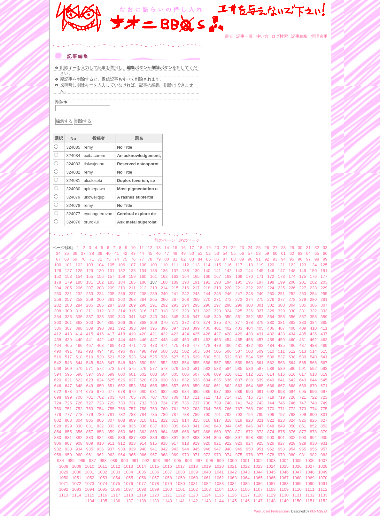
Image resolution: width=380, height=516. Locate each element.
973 (217, 454)
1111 (309, 489)
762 (185, 408)
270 (206, 299)
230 (57, 293)
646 (57, 385)
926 (270, 443)
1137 (128, 500)
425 (196, 334)
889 (153, 437)
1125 (219, 495)
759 (153, 408)
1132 (309, 495)
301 (260, 305)
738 (206, 403)
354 (270, 316)
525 (153, 357)
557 (217, 362)
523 (132, 357)
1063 (232, 477)
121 (281, 264)
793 (238, 414)
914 (142, 443)
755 (110, 408)
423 (174, 334)
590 (292, 368)
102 (78, 264)
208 (100, 287)
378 (249, 322)
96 (300, 259)
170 (249, 276)
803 (68, 420)
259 (89, 299)
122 (292, 264)
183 (110, 282)
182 (100, 282)
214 (164, 287)
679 (132, 391)
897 (238, 437)
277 (281, 299)
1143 (206, 500)
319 (174, 311)
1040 (206, 472)
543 (68, 362)
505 (217, 351)
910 (100, 443)
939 (132, 449)
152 (57, 276)
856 (78, 431)
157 (110, 276)
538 (292, 357)
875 (281, 431)
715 (238, 397)
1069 (309, 477)
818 (228, 420)
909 (89, 443)
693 (281, 391)
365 (110, 322)
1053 (102, 477)
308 (57, 311)
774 (313, 408)
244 (206, 293)
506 (228, 351)
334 (57, 316)
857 (89, 431)
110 (164, 264)
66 (325, 253)
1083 (219, 483)
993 (156, 460)
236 (121, 293)
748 (313, 403)
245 (217, 293)
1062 (219, 477)
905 (324, 437)
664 (249, 385)
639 (260, 380)
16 (183, 247)
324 (228, 311)
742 (249, 403)
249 (260, 293)
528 (185, 357)
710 (185, 397)
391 (110, 328)
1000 (232, 460)
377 (238, 322)
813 (174, 420)
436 (313, 334)
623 (89, 380)
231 (68, 293)
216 (185, 287)
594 (57, 374)
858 (100, 431)
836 (142, 426)
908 (78, 443)
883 (89, 437)
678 (121, 391)
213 (153, 287)
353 (260, 316)
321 (196, 311)
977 (260, 454)
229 (324, 287)
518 (78, 357)
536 (270, 357)
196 (249, 282)
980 (292, 454)
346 (185, 316)
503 (196, 351)
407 (281, 328)
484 (270, 345)
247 (238, 293)
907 (68, 443)
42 (125, 253)
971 (196, 454)
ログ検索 (279, 36)
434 (292, 334)
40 (108, 253)
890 (164, 437)
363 (89, 322)
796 (270, 414)
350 (228, 316)
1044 (258, 472)
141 (217, 270)
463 (324, 339)
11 (141, 247)
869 (217, 431)
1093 (76, 489)
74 (116, 259)
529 (196, 357)
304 (292, 305)
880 (57, 437)
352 (249, 316)
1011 (102, 466)
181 (89, 282)
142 (228, 270)
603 (153, 374)
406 (270, 328)
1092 (63, 489)
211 (132, 287)
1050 (63, 477)
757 (132, 408)
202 (313, 282)
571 (89, 368)
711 (196, 397)
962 (100, 454)
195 (238, 282)
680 (142, 391)
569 (68, 368)
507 (238, 351)
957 (324, 449)
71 (91, 259)
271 (217, 299)
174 (292, 276)
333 (324, 311)
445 (132, 339)
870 (228, 431)
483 (260, 345)
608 (206, 374)
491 (68, 351)
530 (206, 357)
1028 (323, 466)
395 (153, 328)
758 (142, 408)
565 (302, 362)
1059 (180, 477)
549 (132, 362)
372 (185, 322)
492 (78, 351)
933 (68, 449)
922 (228, 443)
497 (132, 351)
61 (283, 253)
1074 (102, 483)
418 (121, 334)
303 (281, 305)
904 (313, 437)
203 (324, 282)
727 (89, 403)
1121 (167, 495)
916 (164, 443)
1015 (154, 466)
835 (132, 426)
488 (313, 345)
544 (78, 362)
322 (206, 311)
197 (260, 282)
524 (142, 357)
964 (121, 454)
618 (313, 374)
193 (217, 282)
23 (241, 247)
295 (196, 305)
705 (132, 397)
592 (313, 368)
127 (68, 270)
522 (121, 357)
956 (313, 449)
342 (142, 316)
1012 (115, 466)
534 (249, 357)
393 (132, 328)
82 (183, 259)
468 (100, 345)
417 (110, 334)
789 (196, 414)
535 (260, 357)
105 (110, 264)
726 (78, 403)
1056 (141, 477)
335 (68, 316)
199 (281, 282)
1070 (323, 477)
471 (132, 345)
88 (233, 259)
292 (164, 305)
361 (68, 322)
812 (164, 420)
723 (324, 397)
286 (100, 305)
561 (260, 362)
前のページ (164, 240)
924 (249, 443)
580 (185, 368)
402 (228, 328)
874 (270, 431)
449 (174, 339)
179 (68, 282)
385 (324, 322)
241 (174, 293)
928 (292, 443)
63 (300, 253)
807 (110, 420)
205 (68, 287)
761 (174, 408)
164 (185, 276)
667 (281, 385)
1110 (296, 489)
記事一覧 (244, 36)
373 (196, 322)
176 (313, 276)
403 (238, 328)
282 (57, 305)
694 (292, 391)
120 (270, 264)
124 (313, 264)
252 (292, 293)
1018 (193, 466)
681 (153, 391)
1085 (245, 483)
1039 (193, 472)
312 (100, 311)
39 (100, 253)
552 (164, 362)
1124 (206, 495)
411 (324, 328)
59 (266, 253)
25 (258, 247)
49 (183, 253)
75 (125, 259)
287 (110, 305)
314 (121, 311)
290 (142, 305)
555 (196, 362)
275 (260, 299)
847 (260, 426)
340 (121, 316)
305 (302, 305)
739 (217, 403)
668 (292, 385)
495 (110, 351)
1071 (63, 483)
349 (217, 316)
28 (283, 247)
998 (209, 460)
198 (270, 282)
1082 (206, 483)
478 (206, 345)
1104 (219, 489)
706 (142, 397)
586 (249, 368)
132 (121, 270)
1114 (76, 495)
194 (228, 282)
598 (100, 374)
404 (249, 328)
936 (100, 449)
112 (185, 264)
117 (238, 264)
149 (302, 270)
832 (100, 426)
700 (78, 397)
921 (217, 443)
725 (68, 403)
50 (192, 253)
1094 (89, 489)
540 (313, 357)
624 (100, 380)
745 (281, 403)
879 (324, 431)
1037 (167, 472)
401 (217, 328)
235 (110, 293)
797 (281, 414)
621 (68, 380)
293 (174, 305)
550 (142, 362)
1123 (193, 495)
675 (89, 391)
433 (281, 334)
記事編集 (299, 36)
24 (250, 247)
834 (121, 426)
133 (132, 270)
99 (325, 259)
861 (132, 431)
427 (217, 334)
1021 (232, 466)
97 (308, 259)
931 (324, 443)
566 (313, 362)
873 (260, 431)
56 (241, 253)
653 (132, 385)
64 (308, 253)
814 (185, 420)
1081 (193, 483)
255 (324, 293)
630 (164, 380)
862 (142, 431)
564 (292, 362)
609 (217, 374)
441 (89, 339)
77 (141, 259)
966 (142, 454)
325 (238, 311)
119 (260, 264)
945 (196, 449)
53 (216, 253)
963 (110, 454)
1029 (63, 472)
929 (302, 443)
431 (260, 334)
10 (133, 247)
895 (217, 437)
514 (313, 351)
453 (217, 339)
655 (153, 385)
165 (196, 276)
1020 (219, 466)
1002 (258, 460)
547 (110, 362)
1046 (284, 472)
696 (313, 391)
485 (281, 345)
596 (78, 374)
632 (185, 380)
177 (324, 276)
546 (100, 362)
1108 (270, 489)
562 (270, 362)
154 (78, 276)
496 (121, 351)
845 (238, 426)
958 (57, 454)
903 (302, 437)
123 (302, 264)
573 (110, 368)
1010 (89, 466)
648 (78, 385)
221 (238, 287)
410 (313, 328)
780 (100, 414)
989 (113, 460)
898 (249, 437)
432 (270, 334)
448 (164, 339)
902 (292, 437)
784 (142, 414)
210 (121, 287)
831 (89, 426)
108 (142, 264)
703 (110, 397)
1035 (141, 472)
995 (177, 460)
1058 (167, 477)
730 (121, 403)
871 (238, 431)
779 (89, 414)
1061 (206, 477)
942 (164, 449)
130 (100, 270)
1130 (284, 495)
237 (132, 293)
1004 (284, 460)
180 (78, 282)
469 (110, 345)
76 (133, 259)
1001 (245, 460)
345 (174, 316)
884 (100, 437)
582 (206, 368)
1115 (89, 495)
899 (260, 437)
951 (260, 449)
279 (302, 299)
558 (228, 362)
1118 (128, 495)
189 (174, 282)
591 (302, 368)
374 (206, 322)
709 (174, 397)
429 (238, 334)
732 (142, 403)
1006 (309, 460)
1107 (258, 489)
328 (270, 311)
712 (206, 397)
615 (281, 374)
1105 (232, 489)
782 (121, 414)
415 (89, 334)
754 (100, 408)
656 (164, 385)
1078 (154, 483)
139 (196, 270)
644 (313, 380)
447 (153, 339)
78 (150, 259)
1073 (89, 483)
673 (68, 391)
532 (228, 357)
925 (260, 443)
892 (185, 437)
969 (174, 454)
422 (164, 334)
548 (121, 362)
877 (302, 431)
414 (78, 334)
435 (302, 334)
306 (313, 305)
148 (292, 270)
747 (302, 403)
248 (249, 293)
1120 (154, 495)
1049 (323, 472)
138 (185, 270)
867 (196, 431)
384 (313, 322)
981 (302, 454)
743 (260, 403)
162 (164, 276)
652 (121, 385)
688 (228, 391)
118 (249, 264)
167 (217, 276)
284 (78, 305)
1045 (270, 472)
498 (142, 351)
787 (174, 414)
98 (316, 259)
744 (270, 403)
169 (238, 276)
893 (196, 437)
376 (228, 322)
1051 (76, 477)
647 (68, 385)
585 (238, 368)
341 (132, 316)
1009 (76, 466)
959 (68, 454)
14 (166, 247)
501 (174, 351)
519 (89, 357)
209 (110, 287)
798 (292, 414)
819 (238, 420)
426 (206, 334)
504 (206, 351)
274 (249, 299)
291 (153, 305)
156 (100, 276)
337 (89, 316)
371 (174, 322)
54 (225, 253)
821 (260, 420)
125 (324, 264)
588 (270, 368)
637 (238, 380)
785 (153, 414)
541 (324, 357)
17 (192, 247)
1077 (141, 483)
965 (132, 454)
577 (153, 368)
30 (300, 247)
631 (174, 380)
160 (142, 276)
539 (302, 357)
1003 (270, 460)
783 (132, 414)
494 (100, 351)
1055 (128, 477)
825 (302, 420)
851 (302, 426)
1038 (180, 472)
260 (100, 299)
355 (281, 316)
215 (174, 287)
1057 (154, 477)
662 (228, 385)
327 (260, 311)
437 (324, 334)
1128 (258, 495)
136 (164, 270)
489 (324, 345)
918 (185, 443)
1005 (296, 460)
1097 (128, 489)
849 (281, 426)
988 (103, 460)
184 (121, 282)
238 (142, 293)
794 (249, 414)
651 (110, 385)
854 (57, 431)
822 (270, 420)
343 (153, 316)
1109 (284, 489)
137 (174, 270)
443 (110, 339)
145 (260, 270)
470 (121, 345)
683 (174, 391)
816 (206, 420)
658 (185, 385)
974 (228, 454)
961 (89, 454)
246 (228, 293)
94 (283, 259)
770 (270, 408)
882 (78, 437)
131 (110, 270)
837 (153, 426)
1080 (180, 483)
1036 (154, 472)
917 (174, 443)
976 (249, 454)
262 (121, 299)
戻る (229, 36)
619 (324, 374)
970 (185, 454)
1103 (206, 489)
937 (110, 449)
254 (313, 293)
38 (91, 253)
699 (68, 397)
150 (313, 270)
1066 (270, 477)
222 (249, 287)
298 (228, 305)
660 (206, 385)
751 (68, 408)
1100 (167, 489)
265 (153, 299)
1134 (89, 500)
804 (78, 420)
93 (275, 259)
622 (78, 380)
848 (270, 426)
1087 (270, 483)
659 (196, 385)
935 (89, 449)
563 (281, 362)
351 (238, 316)
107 (132, 264)
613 (260, 374)
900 (270, 437)
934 (78, 449)
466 (78, 345)
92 (266, 259)
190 (185, 282)
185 (132, 282)
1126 (232, 495)
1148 (270, 500)
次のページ (189, 240)
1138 (141, 500)
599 (110, 374)
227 (302, 287)
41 (116, 253)
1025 (284, 466)
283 (68, 305)
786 (164, 414)
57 (250, 253)
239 (153, 293)
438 (57, 339)
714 (228, 397)
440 (78, 339)
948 (228, 449)
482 (249, 345)
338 (100, 316)
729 (110, 403)
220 (228, 287)
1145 (232, 500)
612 (249, 374)
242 (185, 293)
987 (92, 460)
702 (100, 397)
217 (196, 287)
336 (78, 316)
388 (78, 328)
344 (164, 316)
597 (89, 374)
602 (142, 374)
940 (142, 449)
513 (302, 351)
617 (302, 374)
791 (217, 414)
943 (174, 449)
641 (281, 380)
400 (206, 328)
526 (164, 357)
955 (302, 449)
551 (153, 362)
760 (164, 408)
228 (313, 287)
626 (121, 380)
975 (238, 454)
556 (206, 362)
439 (68, 339)
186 (142, 282)
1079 (167, 483)
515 (324, 351)
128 (78, 270)
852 (313, 426)
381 (281, 322)
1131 (296, 495)
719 (281, 397)
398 (185, 328)
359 (324, 316)
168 (228, 276)
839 (174, 426)
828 (57, 426)
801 (324, 414)
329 (281, 311)
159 (132, 276)
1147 (258, 500)
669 (302, 385)
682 (164, 391)
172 (270, 276)
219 (217, 287)
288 (121, 305)
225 (281, 287)
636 (228, 380)
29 (292, 247)
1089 (296, 483)
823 (281, 420)
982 (313, 454)
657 (174, 385)
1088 (284, 483)
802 (57, 420)
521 (110, 357)
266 (164, 299)
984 (60, 460)
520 (100, 357)
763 (196, 408)
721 (302, 397)
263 (132, 299)
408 (292, 328)
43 (133, 253)
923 (238, 443)
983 (324, 454)
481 (238, 345)
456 (249, 339)
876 (292, 431)
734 (164, 403)
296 (206, 305)
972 (206, 454)
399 (196, 328)
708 (164, 397)
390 (100, 328)
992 (145, 460)
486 (292, 345)
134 (142, 270)
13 (158, 247)
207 (89, 287)
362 (78, 322)
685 (196, 391)
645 (324, 380)
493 (89, 351)
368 (142, 322)
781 (110, 414)
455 (238, 339)
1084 (232, 483)
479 (217, 345)
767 (238, 408)
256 (57, 299)
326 (249, 311)
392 (121, 328)
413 (68, 334)
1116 (102, 495)
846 (249, 426)
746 (292, 403)
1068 (296, 477)
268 (185, 299)
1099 (154, 489)
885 (110, 437)
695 (302, 391)
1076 (128, 483)
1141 (180, 500)
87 (225, 259)
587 (260, 368)
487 (302, 345)
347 (196, 316)
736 (185, 403)
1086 (258, 483)
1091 (323, 483)
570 (78, 368)
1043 (245, 472)
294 (185, 305)
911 (110, 443)
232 (78, 293)
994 (167, 460)
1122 (180, 495)
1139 (154, 500)
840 (185, 426)
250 (270, 293)
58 (258, 253)
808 (121, 420)
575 (132, 368)
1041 (219, 472)
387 (68, 328)
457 (260, 339)
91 (258, 259)
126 (57, 270)
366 (121, 322)
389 (89, 328)
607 (196, 374)
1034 (128, 472)
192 (206, 282)
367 (132, 322)
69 (75, 259)
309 (68, 311)
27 (275, 247)
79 (158, 259)
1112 (323, 489)
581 (196, 368)
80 (166, 259)
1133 (323, 495)
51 (200, 253)
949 (238, 449)
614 (270, 374)
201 (302, 282)
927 (281, 443)
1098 (141, 489)
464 (57, 345)
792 (228, 414)
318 (164, 311)
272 (228, 299)
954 (292, 449)
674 (78, 391)
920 (206, 443)
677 (110, 391)
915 (153, 443)
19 (208, 247)
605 (174, 374)
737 (196, 403)
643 (302, 380)
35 (66, 253)
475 (174, 345)
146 (270, 270)
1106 (245, 489)
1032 (102, 472)
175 (302, 276)
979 (281, 454)
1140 (167, 500)
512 (292, 351)
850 (292, 426)
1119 (141, 495)
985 (71, 460)
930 (313, 443)
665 (260, 385)
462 (313, 339)
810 (142, 420)
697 (324, 391)
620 (57, 380)
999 (220, 460)
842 (206, 426)
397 (174, 328)
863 (153, 431)
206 (78, 287)
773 (302, 408)
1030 (76, 472)
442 (100, 339)
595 (68, 374)
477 (196, 345)
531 (217, 357)
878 (313, 431)
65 (316, 253)
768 (249, 408)
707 (153, 397)
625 (110, 380)
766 (228, 408)
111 (174, 264)
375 (217, 322)
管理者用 (319, 36)
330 (292, 311)
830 (78, 426)
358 (313, 316)
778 (78, 414)
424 (185, 334)
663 (238, 385)
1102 (193, 489)
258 (78, 299)
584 (228, 368)
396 (164, 328)
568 (57, 368)
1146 (245, 500)
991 (135, 460)
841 (196, 426)
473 (153, 345)
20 (216, 247)
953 (281, 449)
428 (228, 334)
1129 (270, 495)
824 (292, 420)
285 (89, 305)
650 (100, 385)
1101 (180, 489)
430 (249, 334)
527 (174, 357)
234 (100, 293)
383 (302, 322)
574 (121, 368)
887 (132, 437)
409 (302, 328)
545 (89, 362)
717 (260, 397)
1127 (245, 495)
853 (324, 426)
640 (270, 380)
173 (281, 276)
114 (206, 264)
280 (313, 299)
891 (174, 437)
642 (292, 380)
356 (292, 316)
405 (260, 328)
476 (185, 345)
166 (206, 276)
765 (217, 408)
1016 (167, 466)
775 (324, 408)
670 (313, 385)
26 (266, 247)
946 (206, 449)
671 (324, 385)
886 (121, 437)
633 (196, 380)
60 (275, 253)
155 (89, 276)
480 (228, 345)
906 (57, 443)
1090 (309, 483)
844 (228, 426)
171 (260, 276)
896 (228, 437)
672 (57, 391)
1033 (115, 472)
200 (292, 282)
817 (217, 420)
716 (249, 397)
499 (153, 351)
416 (100, 334)
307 (324, 305)
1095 (102, 489)
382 (292, 322)
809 (132, 420)
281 (324, 299)
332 (313, 311)
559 (238, 362)
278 (292, 299)
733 (153, 403)
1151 (309, 500)
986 (81, 460)
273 (238, 299)
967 (153, 454)
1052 (89, 477)
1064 (245, 477)
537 (281, 357)
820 (249, 420)
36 (75, 253)
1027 (309, 466)
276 (270, 299)
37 (83, 253)
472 (142, 345)
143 (238, 270)
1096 (115, 489)
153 (68, 276)
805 (89, 420)
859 (110, 431)
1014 (141, 466)
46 (158, 253)
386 (57, 328)
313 (110, 311)
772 (292, 408)
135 (153, 270)
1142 (193, 500)
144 (249, 270)
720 (292, 397)
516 (57, 357)
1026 (296, 466)
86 (216, 259)
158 (121, 276)
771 (281, 408)
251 (281, 293)
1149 (284, 500)
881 (68, 437)
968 (164, 454)
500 (164, 351)
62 (292, 253)
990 (124, 460)
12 (150, 247)
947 (217, 449)
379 (260, 322)
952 (270, 449)
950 (249, 449)
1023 (258, 466)
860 (121, 431)
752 (78, 408)
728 (100, 403)
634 (206, 380)
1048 (309, 472)
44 (141, 253)
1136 (115, 500)
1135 (102, 500)
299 (238, 305)
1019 (206, 466)
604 (164, 374)
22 (233, 247)
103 (89, 264)
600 (121, 374)
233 (89, 293)
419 (132, 334)
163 (174, 276)
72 (100, 259)
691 (260, 391)
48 (175, 253)
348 (206, 316)
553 (174, 362)
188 (164, 282)
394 (142, 328)
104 (100, 264)
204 (57, 287)
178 (57, 282)
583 (217, 368)
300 (249, 305)
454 (228, 339)
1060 (193, 477)
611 (238, 374)
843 (217, 426)
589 (281, 368)
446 (142, 339)
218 (206, 287)
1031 (89, 472)
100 (57, 264)
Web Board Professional (271, 511)
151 (324, 270)
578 (164, 368)
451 (196, 339)
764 (206, 408)
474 (164, 345)
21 (225, 247)
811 (153, 420)
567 (324, 362)
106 (121, 264)
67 (58, 259)
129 (89, 270)
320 (185, 311)
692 (270, 391)
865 (174, 431)
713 (217, 397)
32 (316, 247)
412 (57, 334)
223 (260, 287)
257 (68, 299)
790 (206, 414)
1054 (115, 477)
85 (208, 259)
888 (142, 437)
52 (208, 253)
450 (185, 339)
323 (217, 311)
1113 (63, 495)
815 (196, 420)
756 (121, 408)
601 (132, 374)
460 (292, 339)
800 (313, 414)
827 (324, 420)
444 (121, 339)
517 (68, 357)
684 (185, 391)
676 (100, 391)
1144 (219, 500)
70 (83, 259)
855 (68, 431)
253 (302, 293)
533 (238, 357)
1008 (63, 466)
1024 (270, 466)
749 (324, 403)
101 (68, 264)
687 (217, 391)
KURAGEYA (319, 511)
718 (270, 397)
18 (200, 247)
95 (292, 259)
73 (108, 259)
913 (132, 443)
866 (185, 431)
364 (100, 322)
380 (270, 322)
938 (121, 449)
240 (164, 293)
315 (132, 311)
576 (142, 368)
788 (185, 414)
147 (281, 270)
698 (57, 397)
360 (57, 322)
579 (174, 368)
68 (66, 259)
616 (292, 374)
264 (142, 299)
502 (185, 351)
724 (57, 403)
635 (217, 380)
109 (153, 264)
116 (228, 264)
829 (68, 426)
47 (166, 253)
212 (142, 287)
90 (250, 259)
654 (142, 385)
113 (196, 264)
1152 (323, 500)
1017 (180, 466)
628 (142, 380)
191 (196, 282)
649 (89, 385)
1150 (296, 500)
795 (260, 414)
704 (121, 397)
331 (302, 311)
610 (228, 374)
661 (217, 385)
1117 (115, 495)
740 (228, 403)
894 (206, 437)
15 (175, 247)
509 (260, 351)
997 (199, 460)
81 (175, 259)
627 (132, 380)
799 (302, 414)
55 (233, 253)
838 (164, 426)
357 (302, 316)
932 (57, 449)
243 (196, 293)
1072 (76, 483)
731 (132, 403)
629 (153, 380)
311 (89, 311)
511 (281, 351)
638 (249, 380)
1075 (115, 483)
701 (89, 397)
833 (110, 426)
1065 (258, 477)
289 (132, 305)
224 (270, 287)
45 (150, 253)
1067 (284, 477)
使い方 (262, 36)
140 (206, 270)
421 (153, 334)
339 (110, 316)
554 (185, 362)
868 (206, 431)
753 (89, 408)
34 (58, 253)
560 (249, 362)
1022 (245, 466)
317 (153, 311)
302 (270, 305)
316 (142, 311)
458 (270, 339)
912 (121, 443)
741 (238, 403)
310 (78, 311)
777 (68, 414)
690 (249, 391)
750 (57, 408)
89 (241, 259)
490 (57, 351)
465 (68, 345)
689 (238, 391)
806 (100, 420)
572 (100, 368)
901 (281, 437)
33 (325, 247)
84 (200, 259)
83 (192, 259)
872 (249, 431)
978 (270, 454)
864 (164, 431)
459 (281, 339)
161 (153, 276)
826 (313, 420)
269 (196, 299)
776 (57, 414)
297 (217, 305)
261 (110, 299)
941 (153, 449)
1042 (232, 472)
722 (313, 397)
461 (302, 339)
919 (196, 443)
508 (249, 351)
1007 (323, 460)
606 (185, 374)
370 (164, 322)
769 (260, 408)
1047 (296, 472)
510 (270, 351)
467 (89, 345)
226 (292, 287)
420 (142, 334)
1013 (128, 466)
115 (217, 264)
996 (188, 460)
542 (57, 362)
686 (206, 391)
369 (153, 322)
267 (174, 299)
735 (174, 403)
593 (324, 368)
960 (78, 454)
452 (206, 339)
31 (308, 247)
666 (270, 385)
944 (185, 449)
